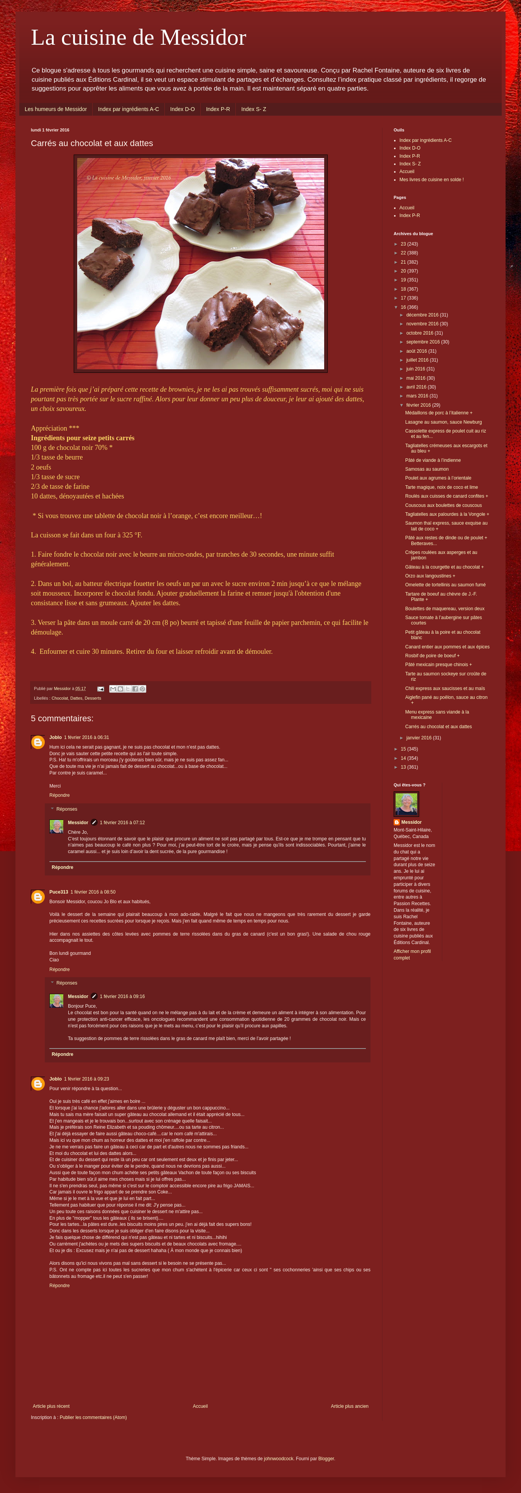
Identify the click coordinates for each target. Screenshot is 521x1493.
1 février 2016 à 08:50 (93, 892)
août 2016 (417, 351)
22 (404, 253)
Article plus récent (51, 1406)
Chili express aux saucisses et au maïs (445, 688)
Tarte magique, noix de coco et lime (441, 487)
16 (404, 307)
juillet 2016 (418, 360)
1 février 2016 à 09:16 (122, 996)
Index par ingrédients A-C (128, 109)
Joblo (55, 737)
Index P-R (218, 109)
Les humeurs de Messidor (56, 109)
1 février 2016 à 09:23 (86, 1079)
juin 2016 (416, 369)
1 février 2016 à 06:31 (86, 737)
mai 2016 (416, 378)
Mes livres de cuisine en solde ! (431, 179)
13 (404, 767)
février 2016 (419, 405)
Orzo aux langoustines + (430, 576)
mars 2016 (418, 396)
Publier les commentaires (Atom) (93, 1417)
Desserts (93, 698)
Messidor (78, 822)
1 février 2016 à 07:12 (122, 822)
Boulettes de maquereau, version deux (444, 608)
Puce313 (58, 892)
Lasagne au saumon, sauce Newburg (443, 422)
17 (404, 298)
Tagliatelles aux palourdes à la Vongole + (447, 514)
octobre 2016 (420, 333)
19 (404, 280)
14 (404, 758)
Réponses (66, 809)
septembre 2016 (423, 342)
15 (404, 749)
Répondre (59, 795)
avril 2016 (417, 387)
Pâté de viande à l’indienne (433, 460)
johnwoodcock (278, 1458)
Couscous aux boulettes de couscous (443, 505)
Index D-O (182, 109)
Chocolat (60, 698)
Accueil (200, 1406)
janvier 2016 (419, 738)
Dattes (76, 698)
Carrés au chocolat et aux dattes (438, 726)
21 (404, 262)
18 (404, 289)
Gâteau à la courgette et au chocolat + (444, 567)
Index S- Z (253, 109)
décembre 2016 (423, 315)
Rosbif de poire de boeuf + (432, 655)
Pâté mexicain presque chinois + (438, 664)
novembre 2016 (423, 324)
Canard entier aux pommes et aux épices (447, 647)
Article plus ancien (350, 1406)
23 (404, 244)
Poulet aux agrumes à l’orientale (438, 478)
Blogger (326, 1458)
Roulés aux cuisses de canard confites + (446, 496)
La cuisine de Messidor (138, 37)
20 (404, 271)
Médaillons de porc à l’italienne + (438, 413)
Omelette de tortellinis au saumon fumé (445, 584)
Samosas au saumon (427, 469)
